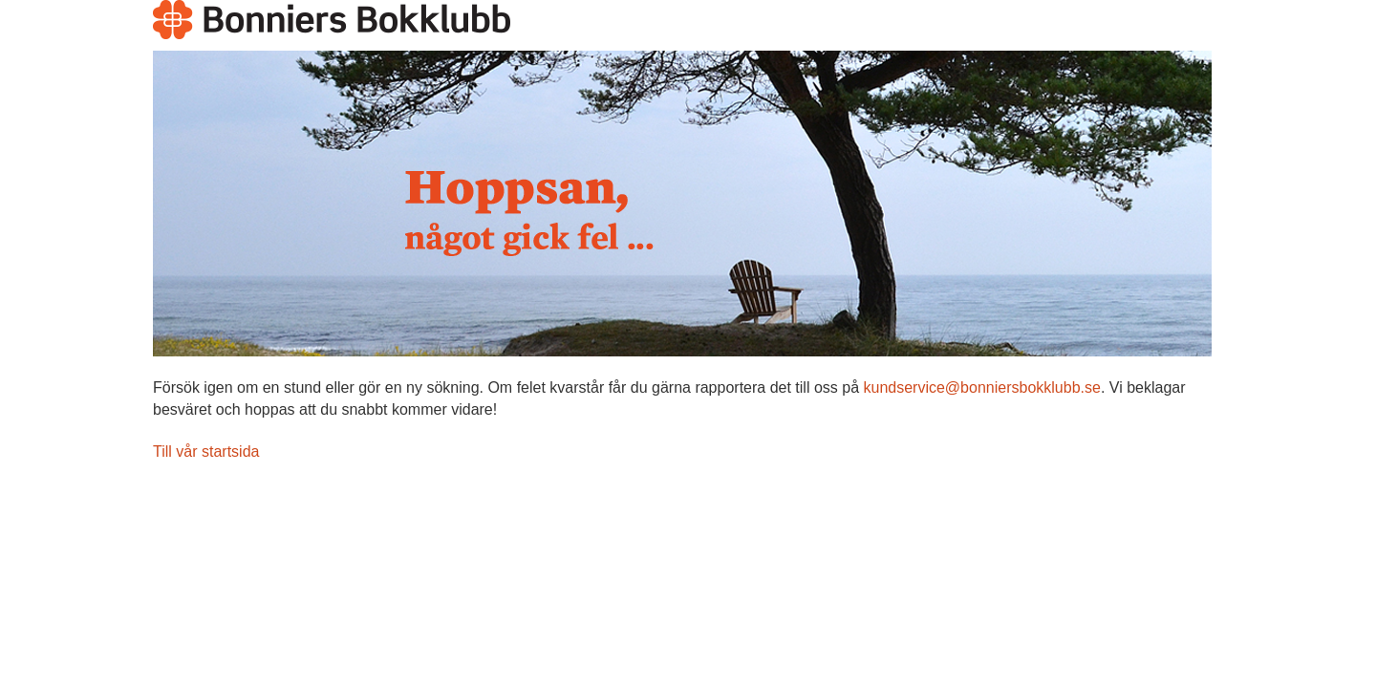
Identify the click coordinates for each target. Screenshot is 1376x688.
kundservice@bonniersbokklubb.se (981, 387)
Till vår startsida (206, 451)
